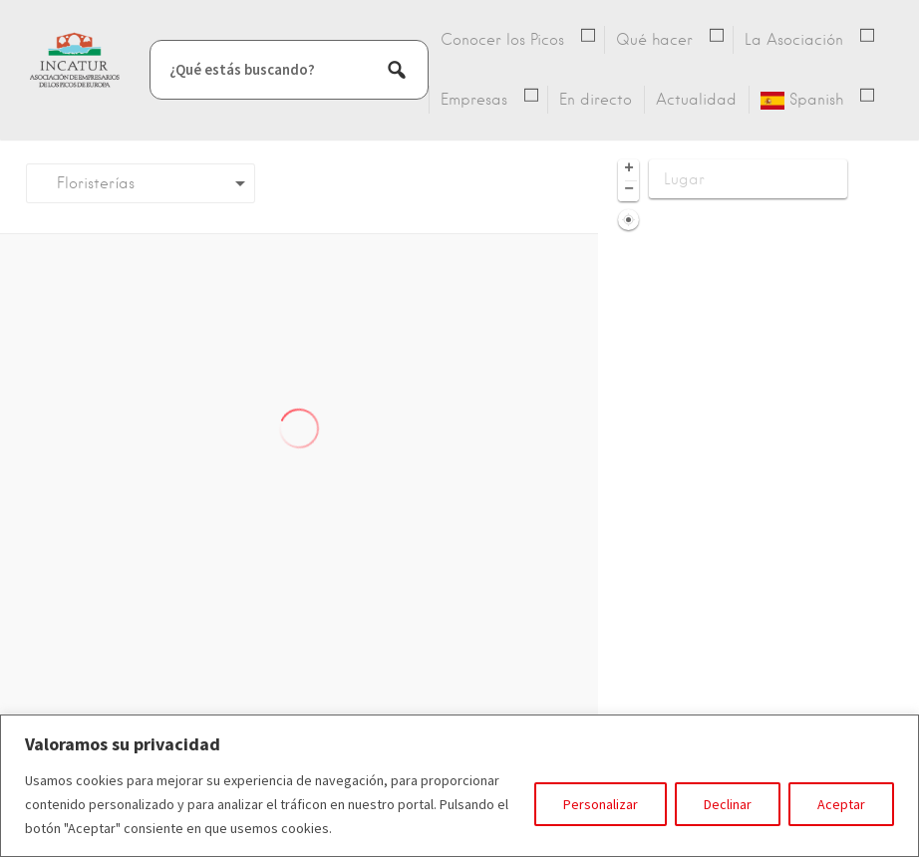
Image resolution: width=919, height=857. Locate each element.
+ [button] (629, 169)
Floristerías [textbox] (88, 183)
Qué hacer (654, 40)
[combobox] (140, 183)
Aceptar (841, 804)
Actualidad (696, 100)
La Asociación (794, 40)
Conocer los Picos (502, 40)
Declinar (728, 804)
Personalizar (600, 804)
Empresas (474, 100)
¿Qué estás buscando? (242, 69)
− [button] (629, 190)
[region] (459, 785)
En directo (595, 100)
